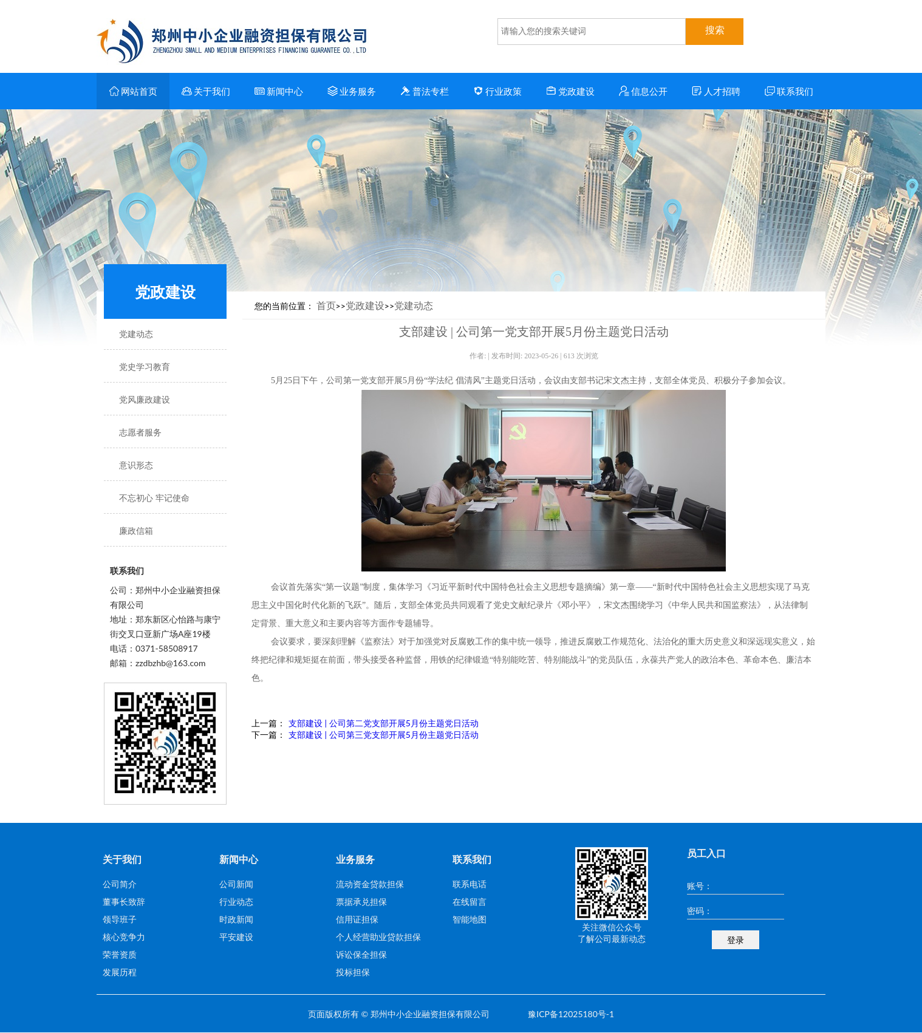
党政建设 (570, 91)
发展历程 (120, 972)
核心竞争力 (124, 937)
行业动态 (236, 901)
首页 (326, 305)
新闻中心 (279, 91)
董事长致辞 (124, 901)
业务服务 (352, 91)
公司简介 (120, 884)
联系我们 (789, 91)
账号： (699, 886)
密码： (699, 910)
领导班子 (120, 919)
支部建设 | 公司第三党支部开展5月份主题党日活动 (384, 734)
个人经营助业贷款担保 (378, 937)
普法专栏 (424, 91)
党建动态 (413, 305)
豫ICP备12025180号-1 (571, 1014)
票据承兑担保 (361, 901)
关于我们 (206, 91)
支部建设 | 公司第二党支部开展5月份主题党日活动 (384, 723)
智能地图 (469, 919)
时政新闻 (236, 919)
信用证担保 (357, 919)
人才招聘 (716, 91)
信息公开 (643, 91)
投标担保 (353, 972)
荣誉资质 (120, 954)
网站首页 (133, 91)
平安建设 (236, 937)
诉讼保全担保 (361, 954)
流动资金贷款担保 (370, 884)
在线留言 (469, 901)
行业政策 (497, 91)
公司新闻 (236, 884)
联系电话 (469, 884)
